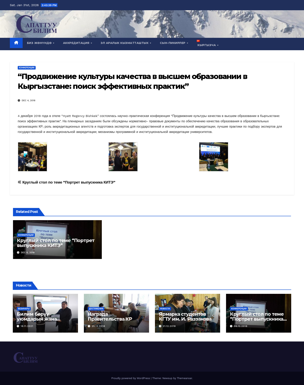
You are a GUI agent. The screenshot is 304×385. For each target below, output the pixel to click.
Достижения (96, 309)
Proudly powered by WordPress (131, 378)
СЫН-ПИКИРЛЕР (173, 43)
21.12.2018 (169, 326)
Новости (165, 309)
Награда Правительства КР (110, 316)
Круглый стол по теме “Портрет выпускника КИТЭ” (66, 182)
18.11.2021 (27, 326)
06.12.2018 (240, 326)
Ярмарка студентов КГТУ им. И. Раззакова (185, 316)
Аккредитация (76, 43)
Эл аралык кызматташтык (125, 43)
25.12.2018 (98, 326)
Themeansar (184, 378)
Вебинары (24, 309)
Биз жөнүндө (40, 43)
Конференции (26, 68)
